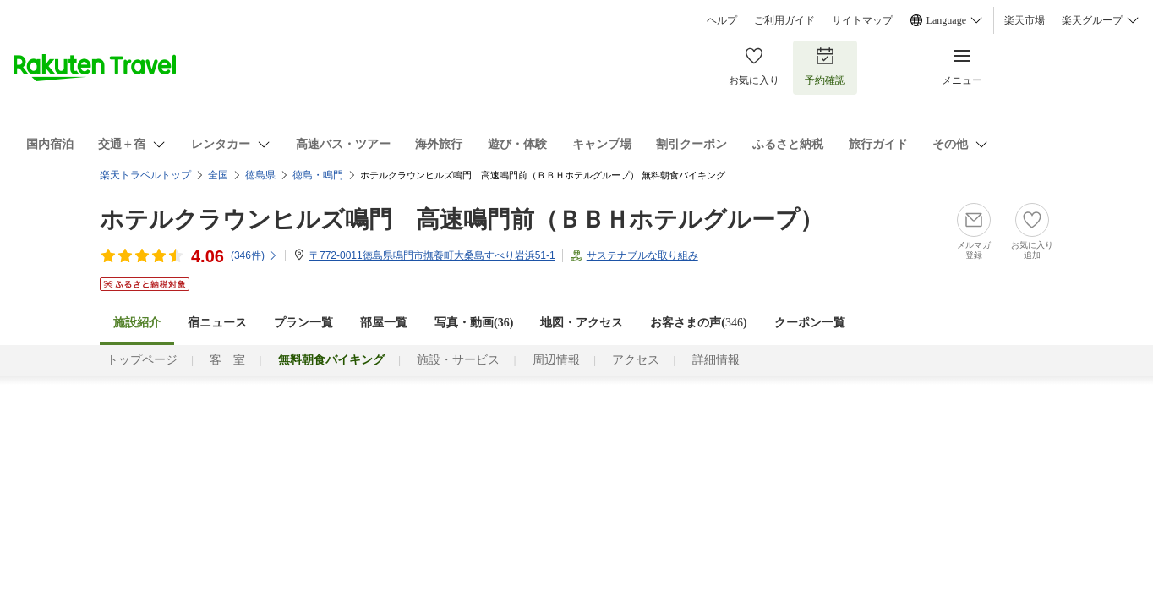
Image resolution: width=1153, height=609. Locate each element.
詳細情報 (716, 360)
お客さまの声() (698, 322)
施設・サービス (458, 360)
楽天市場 (1024, 20)
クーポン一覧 (809, 322)
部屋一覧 (383, 322)
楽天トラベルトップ (145, 175)
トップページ (142, 360)
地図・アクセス (581, 322)
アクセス (635, 360)
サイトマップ (862, 20)
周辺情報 (556, 360)
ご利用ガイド (784, 20)
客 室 (227, 360)
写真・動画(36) (473, 322)
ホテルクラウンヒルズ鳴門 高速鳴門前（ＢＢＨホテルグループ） (461, 219)
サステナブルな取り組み (642, 255)
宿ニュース (217, 322)
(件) (254, 255)
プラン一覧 (303, 322)
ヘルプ (722, 20)
